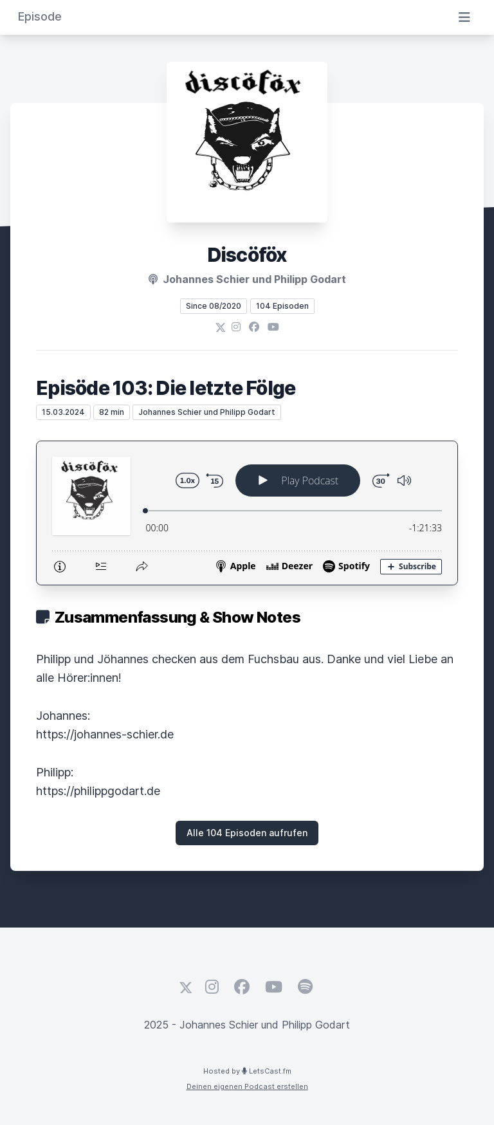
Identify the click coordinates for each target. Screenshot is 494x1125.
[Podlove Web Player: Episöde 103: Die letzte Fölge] (247, 513)
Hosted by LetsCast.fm (247, 1070)
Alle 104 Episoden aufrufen (247, 832)
